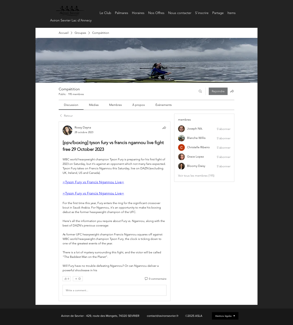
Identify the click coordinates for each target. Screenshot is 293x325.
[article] (114, 211)
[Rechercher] (200, 91)
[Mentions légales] (225, 316)
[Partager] (164, 127)
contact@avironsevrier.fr (162, 315)
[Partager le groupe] (232, 91)
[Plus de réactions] (78, 278)
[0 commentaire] (155, 279)
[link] (71, 105)
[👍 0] (67, 278)
